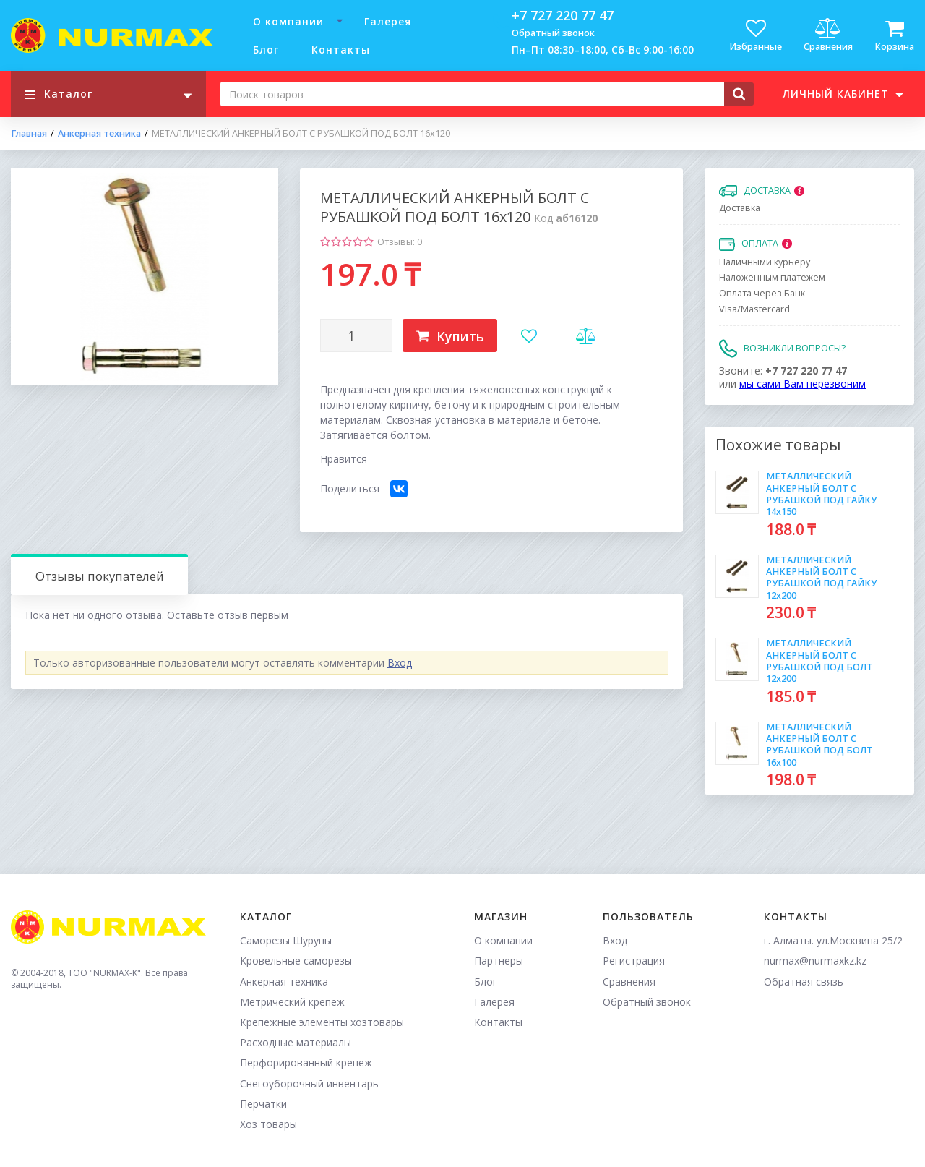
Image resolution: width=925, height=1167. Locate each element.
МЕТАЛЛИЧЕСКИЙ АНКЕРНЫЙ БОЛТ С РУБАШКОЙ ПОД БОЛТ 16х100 (819, 745)
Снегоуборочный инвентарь (309, 1083)
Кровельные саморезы (296, 960)
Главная (29, 134)
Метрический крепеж (292, 1002)
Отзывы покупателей (99, 576)
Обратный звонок (553, 33)
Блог (266, 49)
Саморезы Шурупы (286, 940)
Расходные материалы (295, 1042)
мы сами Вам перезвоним (802, 383)
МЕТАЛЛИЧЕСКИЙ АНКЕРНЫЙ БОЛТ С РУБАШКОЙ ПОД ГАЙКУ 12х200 (821, 578)
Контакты (340, 49)
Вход (399, 663)
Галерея (387, 21)
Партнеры (498, 960)
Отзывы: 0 (399, 242)
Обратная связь (803, 981)
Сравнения (629, 981)
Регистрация (634, 960)
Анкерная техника (99, 134)
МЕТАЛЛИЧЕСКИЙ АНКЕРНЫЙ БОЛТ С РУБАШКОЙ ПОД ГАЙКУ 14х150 (821, 494)
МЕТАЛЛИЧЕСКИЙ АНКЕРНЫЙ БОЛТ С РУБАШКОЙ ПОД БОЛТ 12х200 (819, 661)
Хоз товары (268, 1124)
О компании (288, 21)
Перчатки (263, 1104)
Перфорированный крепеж (306, 1062)
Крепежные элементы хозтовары (322, 1022)
